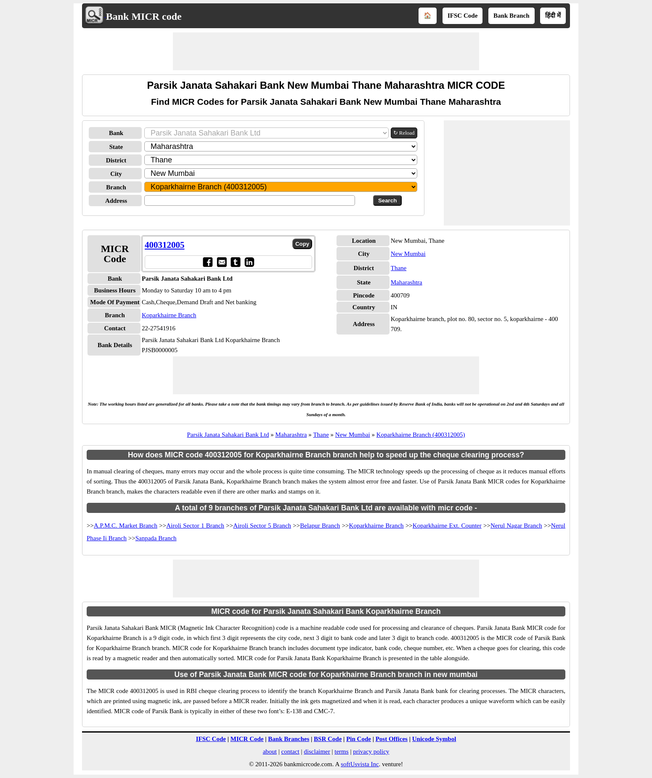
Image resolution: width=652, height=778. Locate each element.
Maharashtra (406, 282)
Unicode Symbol (434, 739)
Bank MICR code (144, 16)
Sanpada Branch (156, 538)
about (270, 751)
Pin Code (358, 739)
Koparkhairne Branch (169, 315)
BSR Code (328, 739)
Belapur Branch (320, 525)
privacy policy (371, 751)
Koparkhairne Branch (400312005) (420, 434)
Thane (398, 268)
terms (341, 751)
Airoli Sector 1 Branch (195, 525)
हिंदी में (553, 15)
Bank (116, 133)
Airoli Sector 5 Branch (262, 525)
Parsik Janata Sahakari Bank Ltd (228, 434)
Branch (116, 187)
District (116, 160)
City (116, 173)
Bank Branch (511, 15)
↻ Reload (404, 133)
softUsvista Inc (360, 764)
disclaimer (317, 751)
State (116, 146)
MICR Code (247, 739)
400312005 (165, 245)
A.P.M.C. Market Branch (125, 525)
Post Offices (392, 739)
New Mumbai (408, 253)
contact (290, 751)
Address (116, 200)
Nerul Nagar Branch (516, 525)
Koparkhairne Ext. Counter (447, 525)
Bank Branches (288, 739)
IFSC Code (462, 15)
